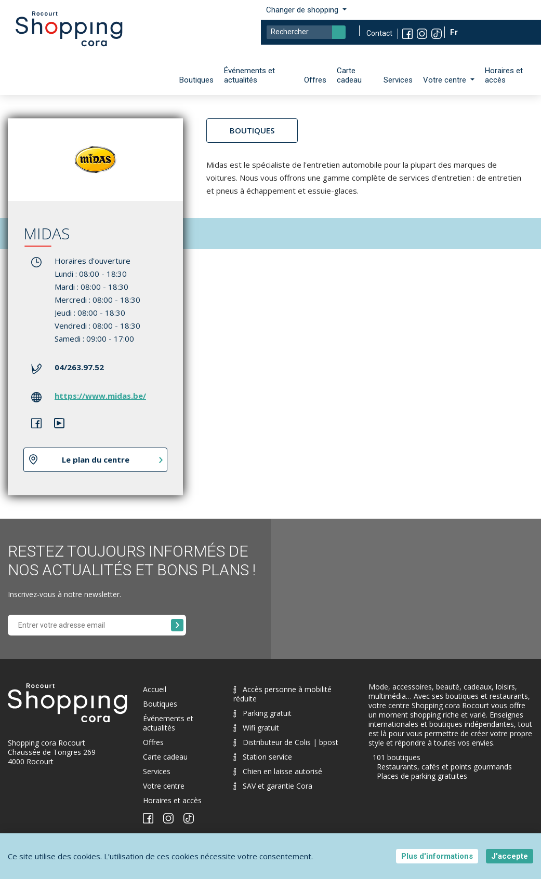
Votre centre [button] (445, 80)
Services (398, 80)
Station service (262, 757)
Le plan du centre (95, 459)
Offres (315, 80)
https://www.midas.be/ (100, 395)
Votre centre (163, 786)
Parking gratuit (262, 713)
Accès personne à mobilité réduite (282, 694)
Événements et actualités (249, 75)
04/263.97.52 (79, 367)
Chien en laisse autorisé (277, 771)
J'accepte (509, 856)
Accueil (154, 689)
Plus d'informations (437, 856)
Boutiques (196, 80)
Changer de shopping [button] (303, 10)
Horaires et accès (504, 75)
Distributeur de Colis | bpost (285, 742)
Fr (455, 32)
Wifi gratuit (256, 728)
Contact (379, 33)
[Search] (306, 32)
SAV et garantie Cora (272, 786)
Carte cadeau (349, 75)
